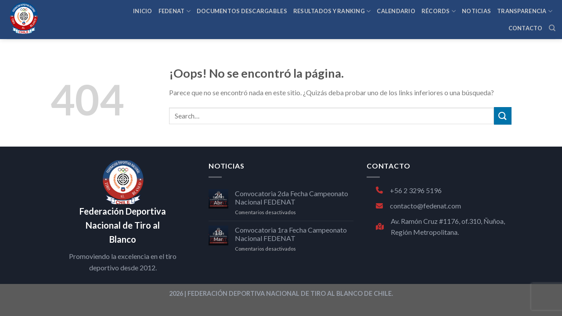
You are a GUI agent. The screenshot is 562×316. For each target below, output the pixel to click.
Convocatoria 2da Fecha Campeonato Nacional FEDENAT (291, 197)
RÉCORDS (439, 11)
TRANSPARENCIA (524, 11)
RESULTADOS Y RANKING (332, 11)
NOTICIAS (476, 10)
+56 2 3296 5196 (409, 190)
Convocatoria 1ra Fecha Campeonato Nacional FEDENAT (291, 234)
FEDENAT (175, 11)
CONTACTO (525, 28)
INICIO (142, 10)
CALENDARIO (396, 10)
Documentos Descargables (242, 10)
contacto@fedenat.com (418, 205)
